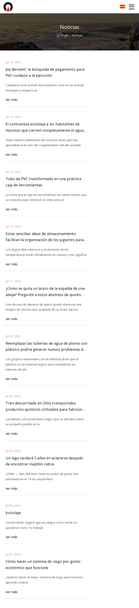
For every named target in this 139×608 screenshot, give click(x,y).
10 (77, 397)
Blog (6, 510)
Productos (10, 503)
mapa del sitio (12, 516)
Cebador (8, 553)
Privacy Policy (78, 516)
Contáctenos (21, 437)
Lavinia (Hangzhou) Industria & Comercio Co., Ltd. (35, 584)
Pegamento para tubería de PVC (90, 541)
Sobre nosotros (80, 497)
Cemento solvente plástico (20, 560)
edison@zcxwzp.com (110, 603)
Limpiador (76, 553)
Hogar (62, 35)
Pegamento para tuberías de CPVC (25, 547)
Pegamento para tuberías (19, 541)
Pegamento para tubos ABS (88, 547)
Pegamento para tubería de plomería (94, 560)
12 (98, 397)
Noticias (75, 503)
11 (87, 397)
